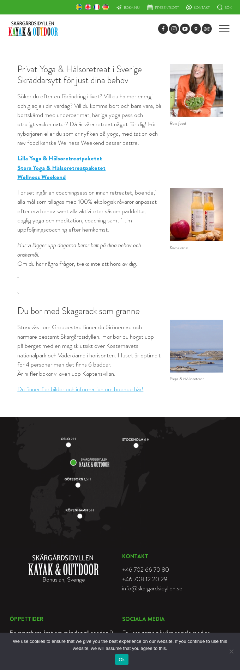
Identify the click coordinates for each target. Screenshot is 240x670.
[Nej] (231, 651)
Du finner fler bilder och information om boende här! (80, 389)
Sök (228, 7)
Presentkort (167, 7)
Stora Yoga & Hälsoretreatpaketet (61, 168)
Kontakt (202, 7)
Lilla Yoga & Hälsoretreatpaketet (59, 158)
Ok (122, 659)
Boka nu (132, 7)
